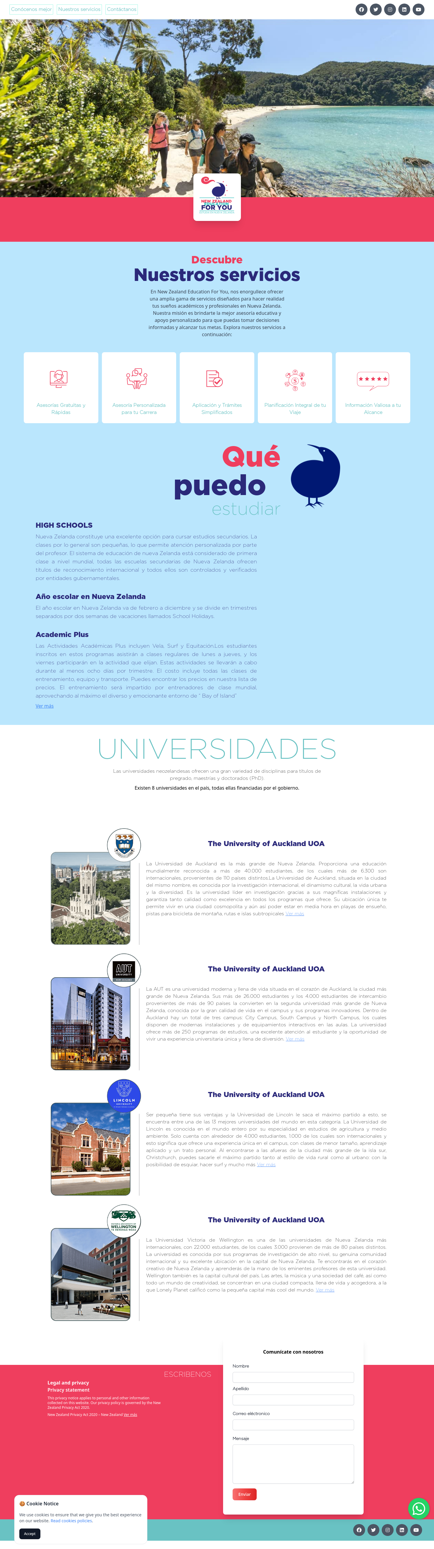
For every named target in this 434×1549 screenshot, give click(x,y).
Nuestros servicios (79, 9)
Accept (30, 1533)
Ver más (82, 692)
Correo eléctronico (251, 1413)
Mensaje (241, 1438)
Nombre (241, 1366)
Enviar (245, 1494)
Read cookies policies (71, 1520)
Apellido (241, 1388)
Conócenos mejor (31, 9)
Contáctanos (121, 9)
